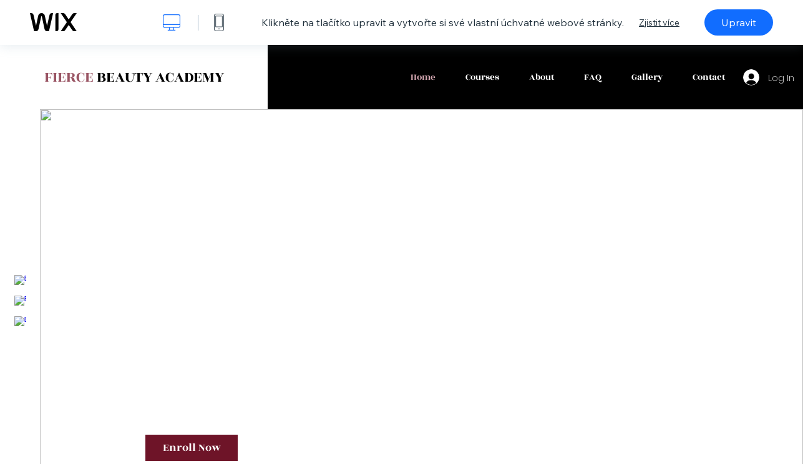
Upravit (738, 22)
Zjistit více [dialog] (659, 22)
